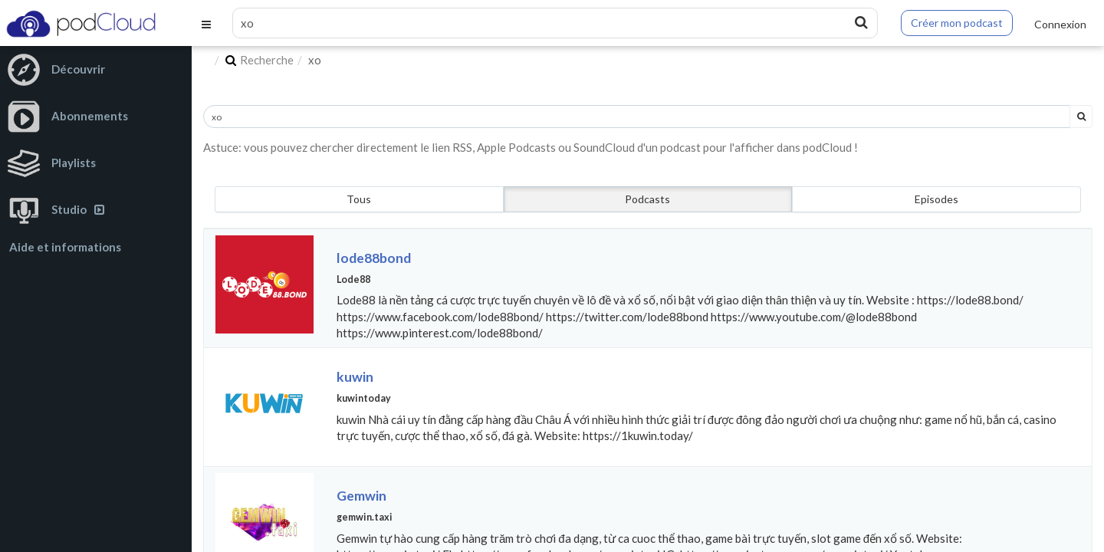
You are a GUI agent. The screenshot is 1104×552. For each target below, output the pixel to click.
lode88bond (374, 258)
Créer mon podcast (957, 22)
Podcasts (647, 198)
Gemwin (361, 496)
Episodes (936, 198)
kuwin (355, 377)
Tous (359, 198)
